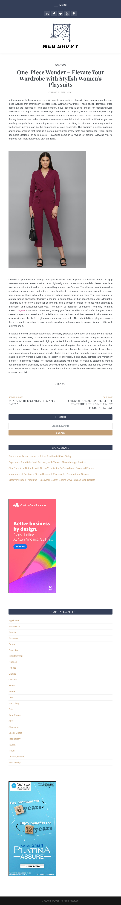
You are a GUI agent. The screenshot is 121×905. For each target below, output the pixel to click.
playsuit (21, 310)
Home (12, 691)
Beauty (12, 632)
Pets (11, 709)
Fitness (12, 667)
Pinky (69, 92)
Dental (12, 644)
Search (60, 432)
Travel (12, 750)
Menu (60, 5)
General (13, 679)
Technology (14, 738)
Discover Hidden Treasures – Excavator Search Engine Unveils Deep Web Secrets (52, 480)
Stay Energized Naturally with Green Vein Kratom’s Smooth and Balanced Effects (51, 468)
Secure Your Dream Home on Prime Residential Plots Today (40, 456)
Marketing (14, 703)
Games (12, 673)
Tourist (12, 744)
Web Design (15, 762)
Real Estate (15, 715)
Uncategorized (16, 756)
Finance (13, 662)
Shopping (60, 384)
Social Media (15, 732)
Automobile (14, 626)
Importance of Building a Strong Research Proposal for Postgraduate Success (49, 474)
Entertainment (16, 656)
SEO (11, 721)
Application (14, 620)
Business (13, 638)
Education (14, 650)
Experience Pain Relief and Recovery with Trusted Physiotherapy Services (47, 462)
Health (12, 685)
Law (11, 697)
